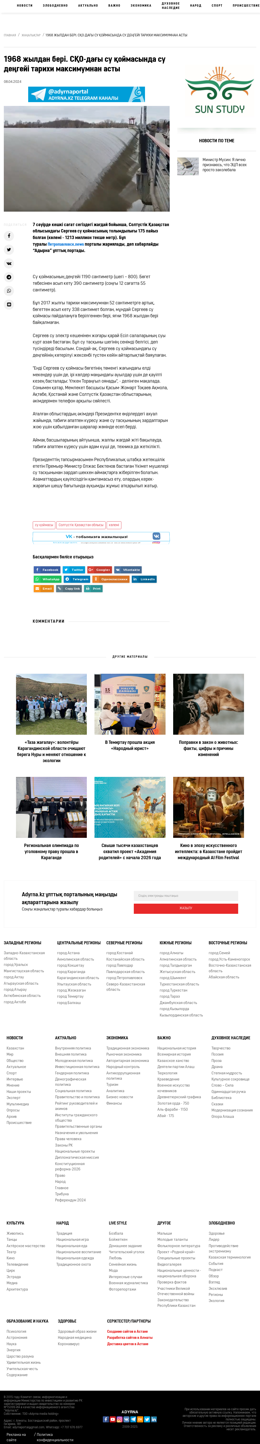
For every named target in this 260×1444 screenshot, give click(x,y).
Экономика (141, 5)
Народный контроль (123, 1062)
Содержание (17, 1371)
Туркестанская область (179, 980)
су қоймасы (44, 525)
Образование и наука (27, 1317)
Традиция (64, 1229)
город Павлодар (119, 961)
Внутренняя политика (73, 1044)
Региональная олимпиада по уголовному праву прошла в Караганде (51, 851)
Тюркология (167, 1069)
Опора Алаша (223, 1112)
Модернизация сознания (232, 1106)
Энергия (13, 1346)
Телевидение (17, 1260)
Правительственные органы (78, 1122)
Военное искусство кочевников (173, 1083)
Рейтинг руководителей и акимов (76, 1101)
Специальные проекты (176, 1254)
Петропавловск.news (68, 244)
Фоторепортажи (122, 1285)
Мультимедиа (18, 1100)
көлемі (114, 525)
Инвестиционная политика (77, 1062)
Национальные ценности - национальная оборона (179, 1269)
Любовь (115, 1254)
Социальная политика (73, 1087)
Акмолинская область (75, 955)
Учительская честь (22, 1364)
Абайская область (224, 973)
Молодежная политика (74, 1056)
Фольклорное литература (178, 1241)
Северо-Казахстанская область (125, 982)
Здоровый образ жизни (77, 1327)
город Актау (14, 973)
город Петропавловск (124, 974)
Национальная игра (72, 1235)
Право (60, 1171)
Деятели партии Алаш (175, 1062)
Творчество (221, 1044)
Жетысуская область (177, 967)
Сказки (217, 1100)
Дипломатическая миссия (77, 1153)
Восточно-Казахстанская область (230, 963)
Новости (25, 5)
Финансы (114, 1099)
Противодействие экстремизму (223, 1244)
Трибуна (62, 1190)
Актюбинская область (22, 991)
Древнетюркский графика (179, 1093)
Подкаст (216, 1265)
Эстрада (14, 1272)
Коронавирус (69, 1340)
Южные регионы (175, 938)
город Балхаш (69, 998)
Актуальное (16, 1062)
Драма (217, 1062)
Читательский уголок (126, 1248)
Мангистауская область (24, 966)
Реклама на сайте (16, 1433)
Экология (216, 1296)
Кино (11, 1254)
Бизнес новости (119, 1093)
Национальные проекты (75, 1147)
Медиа (12, 1279)
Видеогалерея (169, 1260)
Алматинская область (178, 955)
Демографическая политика (70, 1077)
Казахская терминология (230, 1253)
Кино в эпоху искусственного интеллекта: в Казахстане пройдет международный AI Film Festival (208, 851)
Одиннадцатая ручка (229, 1087)
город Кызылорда (174, 1005)
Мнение (13, 1081)
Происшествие (19, 1118)
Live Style (118, 1219)
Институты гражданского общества (76, 1113)
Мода (113, 1266)
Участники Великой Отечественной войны (175, 1286)
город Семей (219, 949)
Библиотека (222, 1093)
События (216, 1259)
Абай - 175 (165, 1111)
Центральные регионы (79, 938)
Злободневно (55, 5)
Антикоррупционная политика (123, 1071)
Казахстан (15, 1044)
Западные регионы (22, 938)
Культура (15, 1219)
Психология (16, 1327)
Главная (10, 35)
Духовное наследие (171, 6)
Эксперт (14, 1093)
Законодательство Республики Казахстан (176, 1298)
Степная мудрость (227, 1069)
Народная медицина (75, 1333)
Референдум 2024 (70, 1196)
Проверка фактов (171, 1278)
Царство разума (20, 1352)
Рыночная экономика (124, 1050)
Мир (10, 1050)
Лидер (214, 1235)
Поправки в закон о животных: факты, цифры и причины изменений (208, 748)
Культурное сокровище (231, 1075)
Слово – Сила (223, 1081)
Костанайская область (125, 955)
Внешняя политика (71, 1050)
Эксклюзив (218, 1284)
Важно (114, 5)
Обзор (214, 1272)
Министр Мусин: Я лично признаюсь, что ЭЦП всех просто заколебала (232, 168)
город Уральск (16, 960)
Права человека (68, 1135)
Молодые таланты (172, 1235)
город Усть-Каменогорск (229, 955)
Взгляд (214, 1278)
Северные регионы (124, 938)
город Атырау (15, 985)
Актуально (88, 5)
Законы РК (64, 1141)
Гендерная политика (72, 1069)
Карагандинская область (78, 974)
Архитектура (17, 1285)
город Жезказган (71, 986)
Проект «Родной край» (176, 1248)
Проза (217, 1056)
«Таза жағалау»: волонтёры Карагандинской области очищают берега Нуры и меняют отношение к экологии (51, 751)
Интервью (15, 1075)
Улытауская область (74, 980)
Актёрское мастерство (26, 1241)
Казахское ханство (173, 1056)
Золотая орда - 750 (173, 1099)
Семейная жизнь (123, 1260)
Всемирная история (174, 1050)
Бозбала (116, 1229)
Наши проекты (19, 1087)
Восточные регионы (228, 938)
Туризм (112, 1080)
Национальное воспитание (78, 1248)
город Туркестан (173, 986)
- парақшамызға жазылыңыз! (96, 538)
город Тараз (170, 992)
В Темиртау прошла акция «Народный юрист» (130, 745)
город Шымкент (173, 974)
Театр (11, 1248)
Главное (62, 1183)
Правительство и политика (77, 1093)
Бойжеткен (118, 1235)
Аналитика (115, 1087)
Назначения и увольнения (76, 1129)
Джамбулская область (178, 998)
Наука (12, 1340)
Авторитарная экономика (127, 1056)
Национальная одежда (75, 1254)
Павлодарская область (125, 967)
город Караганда (71, 967)
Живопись (15, 1229)
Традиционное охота (73, 1260)
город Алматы (171, 949)
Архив (12, 1112)
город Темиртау (70, 992)
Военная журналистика (128, 1279)
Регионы (216, 1290)
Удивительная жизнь (24, 1358)
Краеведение (168, 1075)
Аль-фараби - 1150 (172, 1105)
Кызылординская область (181, 1011)
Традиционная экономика (127, 1044)
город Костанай (119, 949)
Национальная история (176, 1044)
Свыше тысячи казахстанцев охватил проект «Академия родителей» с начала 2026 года (130, 851)
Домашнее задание (125, 1241)
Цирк (11, 1266)
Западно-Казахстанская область (24, 951)
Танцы (12, 1235)
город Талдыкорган (176, 961)
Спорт (217, 5)
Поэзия (217, 1050)
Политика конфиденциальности (55, 1433)
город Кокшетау (70, 961)
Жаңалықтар (31, 35)
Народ (196, 5)
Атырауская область (21, 979)
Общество (15, 1056)
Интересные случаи (125, 1272)
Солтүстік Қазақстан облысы (81, 525)
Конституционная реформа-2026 (70, 1162)
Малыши (164, 1229)
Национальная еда (71, 1241)
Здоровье (217, 1229)
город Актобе (15, 997)
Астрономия (17, 1333)
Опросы (13, 1106)
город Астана (68, 949)
